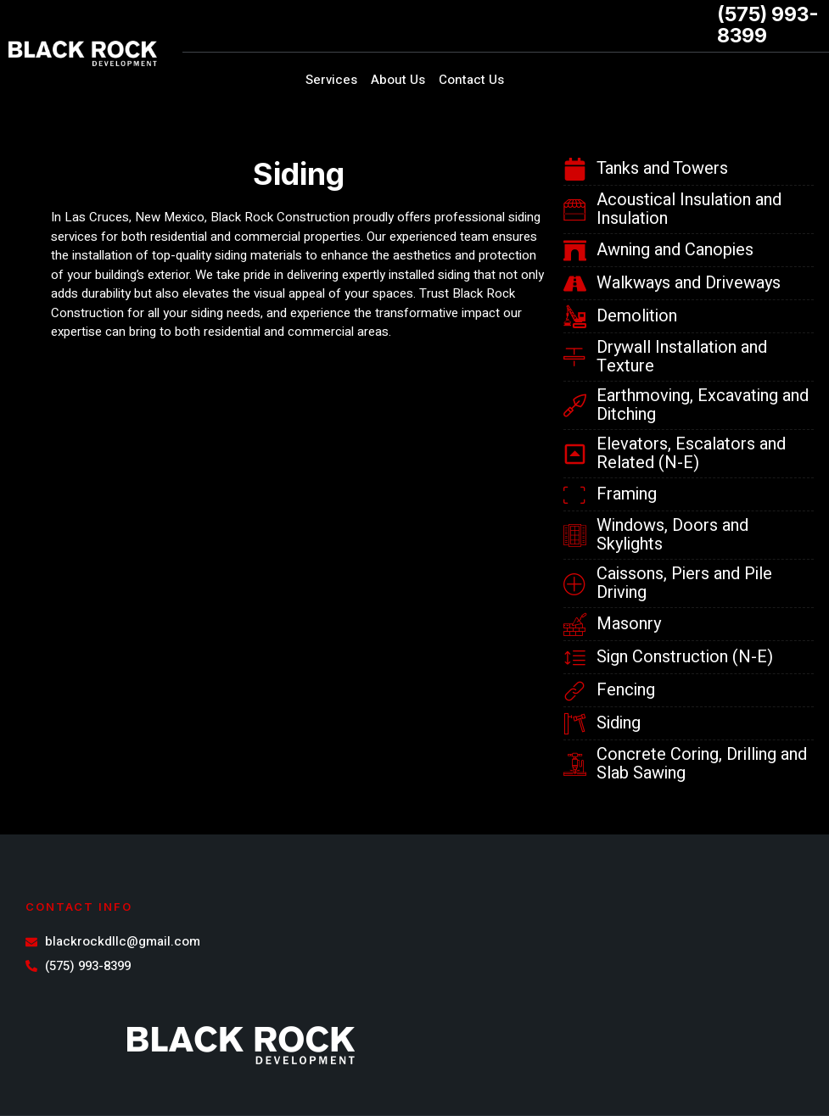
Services (331, 79)
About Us (398, 79)
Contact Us (471, 79)
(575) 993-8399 (768, 25)
